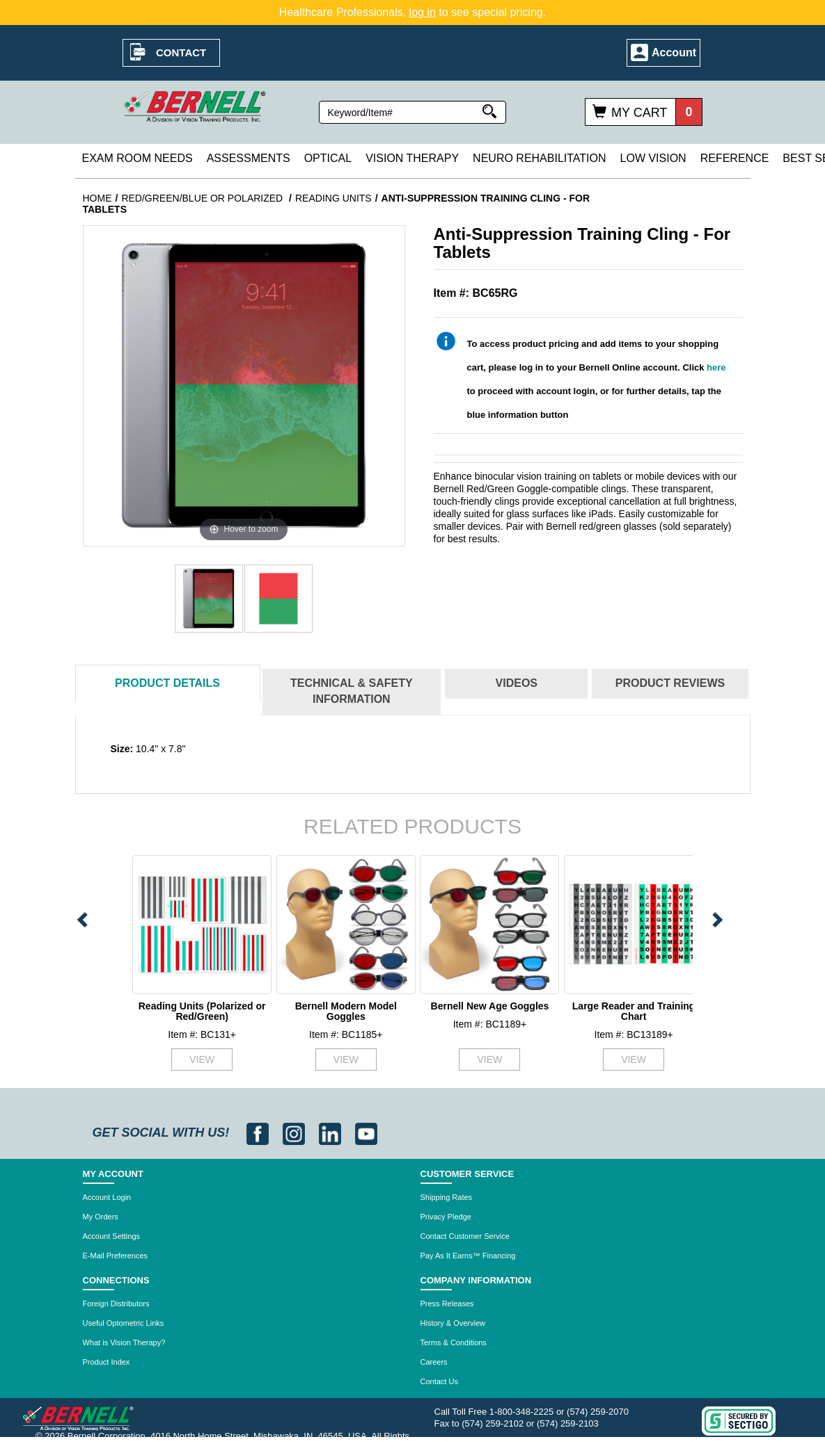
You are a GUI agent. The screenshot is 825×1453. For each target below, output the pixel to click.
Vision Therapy (412, 158)
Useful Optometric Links (123, 1323)
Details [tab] (167, 683)
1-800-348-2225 (521, 1411)
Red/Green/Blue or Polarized (203, 198)
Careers (434, 1362)
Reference (734, 158)
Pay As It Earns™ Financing (468, 1255)
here (716, 367)
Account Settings (112, 1236)
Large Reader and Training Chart (634, 1011)
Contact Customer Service (465, 1236)
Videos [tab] (516, 683)
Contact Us (439, 1381)
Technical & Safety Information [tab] (351, 691)
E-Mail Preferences (115, 1255)
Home (97, 198)
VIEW (201, 1059)
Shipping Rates (447, 1197)
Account (674, 52)
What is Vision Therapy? (124, 1342)
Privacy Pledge (446, 1216)
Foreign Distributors (116, 1303)
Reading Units (333, 198)
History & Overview (453, 1323)
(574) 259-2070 (598, 1411)
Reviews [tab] (670, 683)
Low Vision (653, 158)
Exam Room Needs (137, 158)
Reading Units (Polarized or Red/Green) (202, 1011)
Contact (181, 52)
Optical (328, 158)
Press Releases (447, 1303)
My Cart (639, 113)
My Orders (100, 1216)
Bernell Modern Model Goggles (346, 1011)
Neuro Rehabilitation (539, 158)
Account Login (107, 1197)
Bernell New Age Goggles (490, 1006)
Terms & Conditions (454, 1342)
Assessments (248, 158)
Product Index (106, 1362)
